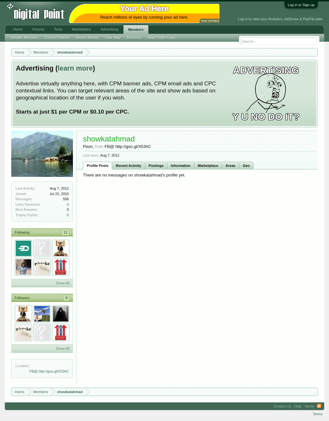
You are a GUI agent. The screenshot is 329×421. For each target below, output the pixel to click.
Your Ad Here (210, 20)
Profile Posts (97, 166)
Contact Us (282, 406)
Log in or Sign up (301, 5)
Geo (246, 166)
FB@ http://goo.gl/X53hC (49, 371)
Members (136, 29)
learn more (75, 68)
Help (298, 406)
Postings (156, 166)
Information (181, 166)
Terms (318, 414)
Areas (231, 166)
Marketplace (208, 166)
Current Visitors (57, 37)
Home (17, 29)
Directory (134, 37)
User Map (113, 37)
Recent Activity (128, 166)
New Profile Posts (162, 37)
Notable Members (25, 37)
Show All (62, 283)
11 (65, 232)
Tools (58, 29)
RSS (319, 406)
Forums (38, 29)
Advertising (109, 29)
